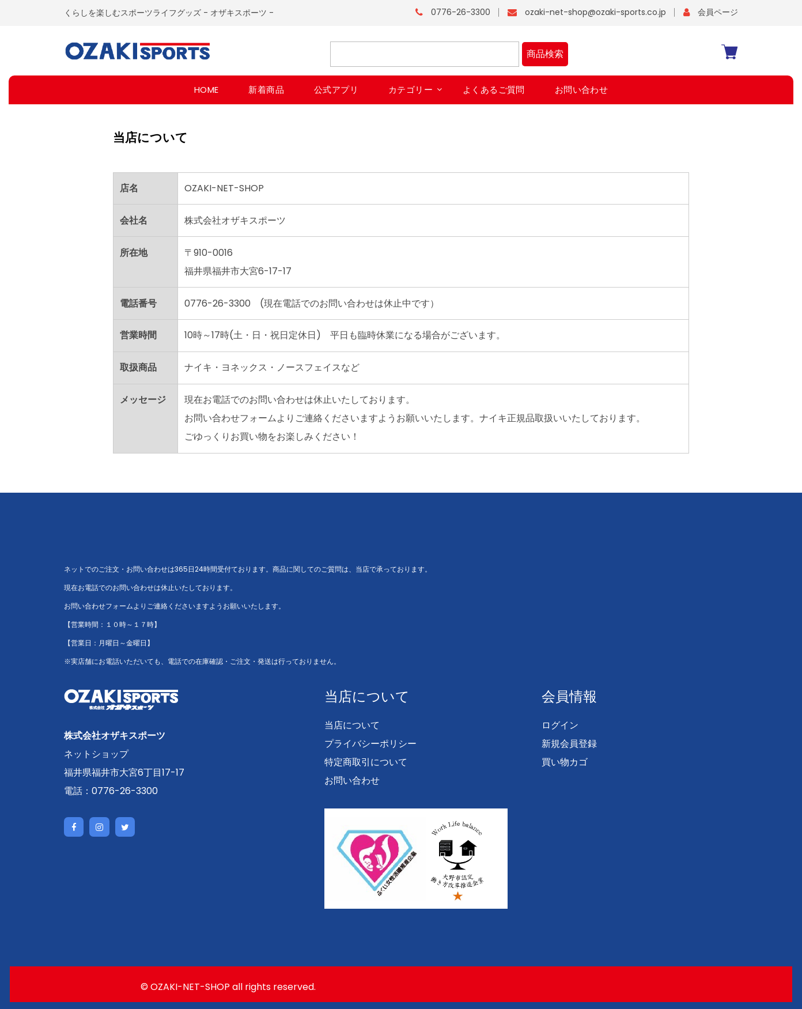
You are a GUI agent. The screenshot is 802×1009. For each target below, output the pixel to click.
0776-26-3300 (460, 12)
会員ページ (718, 12)
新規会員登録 (569, 743)
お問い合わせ (352, 780)
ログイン (560, 725)
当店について (352, 725)
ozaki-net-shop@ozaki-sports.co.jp (595, 12)
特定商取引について (365, 762)
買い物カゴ (565, 762)
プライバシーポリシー (370, 743)
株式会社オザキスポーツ (114, 735)
